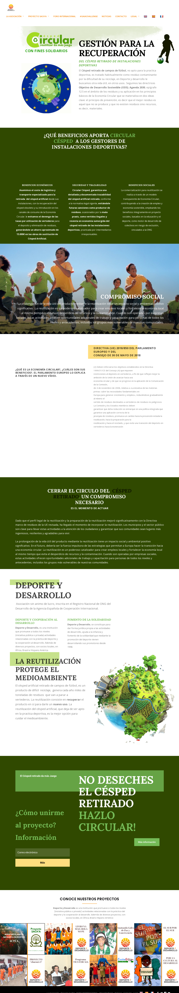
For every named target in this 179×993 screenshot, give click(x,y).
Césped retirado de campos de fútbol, (104, 74)
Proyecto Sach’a (37, 20)
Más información (147, 845)
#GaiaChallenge (89, 20)
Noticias (106, 20)
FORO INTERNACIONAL (64, 20)
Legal (134, 20)
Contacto (121, 20)
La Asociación (13, 20)
